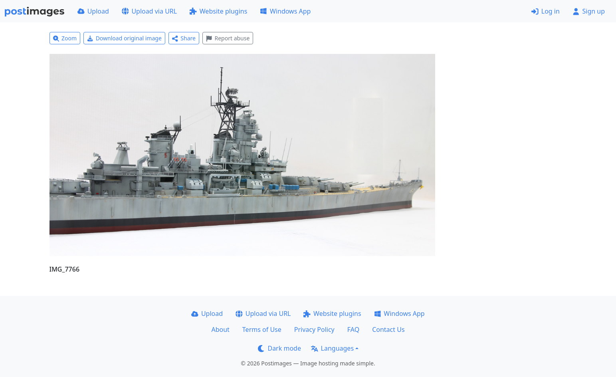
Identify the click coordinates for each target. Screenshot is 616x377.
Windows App (285, 11)
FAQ (353, 329)
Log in (545, 11)
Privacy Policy (314, 329)
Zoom (65, 38)
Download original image (124, 38)
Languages (332, 348)
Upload (93, 11)
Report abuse (228, 38)
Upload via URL (149, 11)
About (220, 329)
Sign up (588, 11)
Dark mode (279, 348)
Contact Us (388, 329)
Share (184, 38)
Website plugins (218, 11)
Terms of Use (261, 329)
